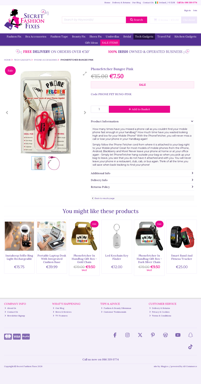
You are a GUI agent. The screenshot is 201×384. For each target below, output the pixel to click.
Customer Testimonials (113, 312)
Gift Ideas (91, 42)
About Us (10, 308)
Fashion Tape (59, 36)
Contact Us (148, 2)
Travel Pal (163, 36)
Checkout (189, 20)
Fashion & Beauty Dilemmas (116, 308)
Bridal (127, 36)
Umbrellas (112, 36)
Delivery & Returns (121, 2)
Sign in (187, 10)
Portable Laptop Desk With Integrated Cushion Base (51, 259)
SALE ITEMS (110, 42)
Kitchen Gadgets (185, 36)
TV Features (60, 315)
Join (195, 10)
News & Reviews (62, 312)
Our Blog (136, 2)
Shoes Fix (95, 36)
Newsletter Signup (15, 315)
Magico (164, 366)
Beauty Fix (78, 36)
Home (107, 2)
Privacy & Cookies (159, 312)
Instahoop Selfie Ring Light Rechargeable (19, 257)
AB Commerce (190, 366)
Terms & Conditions (160, 315)
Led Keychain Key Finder (116, 257)
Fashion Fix (14, 36)
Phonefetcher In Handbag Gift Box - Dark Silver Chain (149, 259)
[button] (85, 73)
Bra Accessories (35, 36)
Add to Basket (139, 109)
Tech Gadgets (144, 36)
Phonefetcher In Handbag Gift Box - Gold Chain (84, 259)
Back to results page (104, 198)
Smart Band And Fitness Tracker (181, 257)
